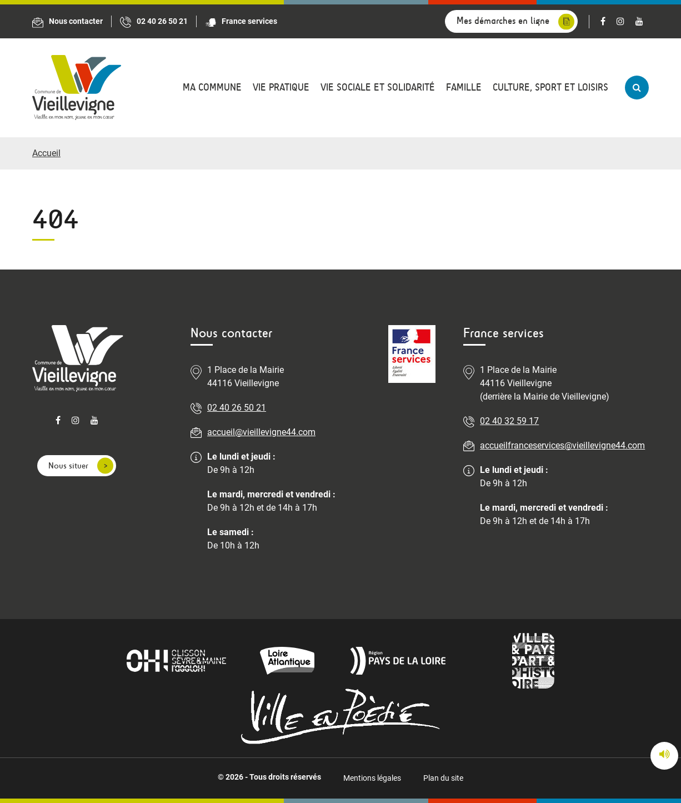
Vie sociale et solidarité (378, 87)
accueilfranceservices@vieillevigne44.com (562, 445)
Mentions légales (372, 778)
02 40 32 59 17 (509, 421)
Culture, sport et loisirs (550, 87)
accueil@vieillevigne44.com (261, 432)
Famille (464, 87)
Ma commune (212, 87)
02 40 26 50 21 (236, 407)
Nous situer (68, 465)
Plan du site (443, 778)
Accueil (46, 153)
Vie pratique (281, 87)
